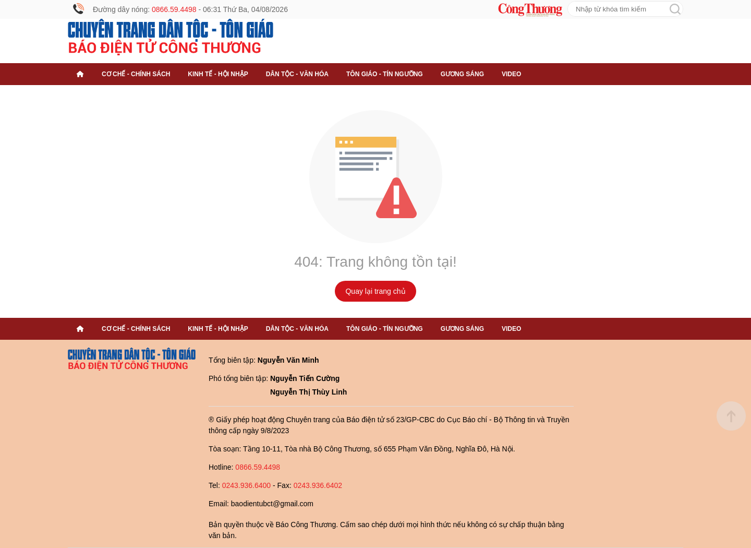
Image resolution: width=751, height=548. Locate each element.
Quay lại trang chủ (375, 291)
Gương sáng (462, 74)
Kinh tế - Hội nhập (218, 74)
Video (511, 74)
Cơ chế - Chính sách (136, 74)
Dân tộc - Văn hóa (297, 74)
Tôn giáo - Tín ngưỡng (384, 74)
